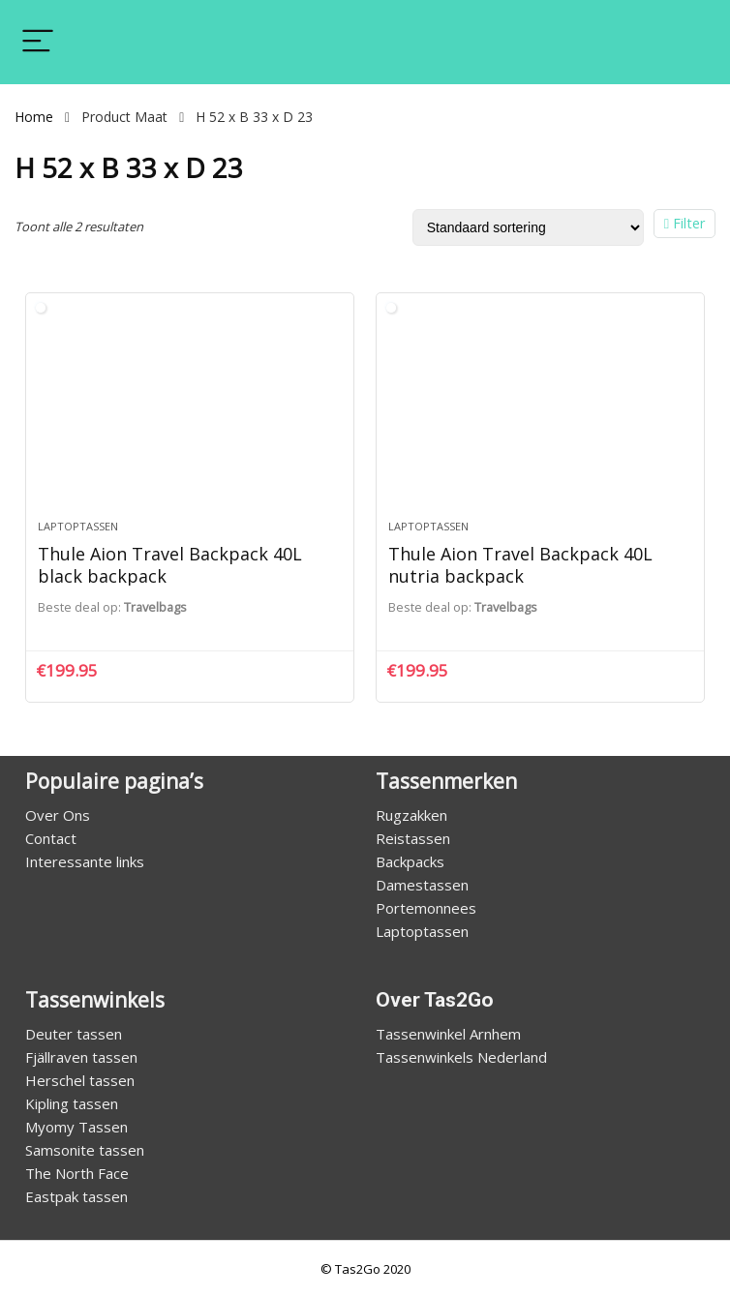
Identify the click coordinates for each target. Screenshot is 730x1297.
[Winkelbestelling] (528, 227)
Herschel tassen (80, 1080)
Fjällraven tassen (81, 1057)
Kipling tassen (71, 1103)
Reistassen (413, 838)
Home (34, 116)
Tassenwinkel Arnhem (448, 1033)
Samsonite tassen (84, 1150)
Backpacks (410, 861)
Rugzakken (411, 815)
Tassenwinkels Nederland (461, 1057)
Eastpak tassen (76, 1196)
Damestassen (422, 884)
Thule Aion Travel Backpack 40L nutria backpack (520, 564)
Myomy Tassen (76, 1126)
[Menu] (38, 42)
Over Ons (57, 815)
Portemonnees (426, 908)
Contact (50, 838)
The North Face (77, 1173)
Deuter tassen (73, 1033)
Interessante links (84, 861)
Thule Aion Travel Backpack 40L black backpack (170, 564)
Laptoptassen (78, 526)
